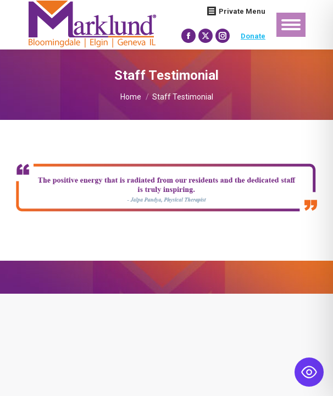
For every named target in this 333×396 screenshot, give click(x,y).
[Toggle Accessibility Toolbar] (309, 372)
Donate (253, 36)
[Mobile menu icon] (291, 25)
